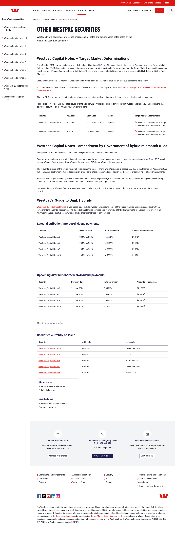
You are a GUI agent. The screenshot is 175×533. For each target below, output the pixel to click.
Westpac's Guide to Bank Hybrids (51, 207)
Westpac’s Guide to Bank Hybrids (15, 28)
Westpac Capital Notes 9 (15, 46)
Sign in (159, 10)
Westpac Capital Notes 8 (15, 54)
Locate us (137, 3)
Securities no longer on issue (14, 98)
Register (167, 3)
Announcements (48, 407)
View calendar (147, 456)
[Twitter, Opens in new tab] (44, 496)
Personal (46, 10)
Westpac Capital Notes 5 (15, 78)
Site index (143, 482)
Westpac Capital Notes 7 (15, 62)
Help (91, 10)
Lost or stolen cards (152, 3)
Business (57, 10)
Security (109, 475)
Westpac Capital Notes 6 (15, 70)
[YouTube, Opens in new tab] (48, 496)
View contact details (103, 456)
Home (36, 10)
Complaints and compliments (52, 475)
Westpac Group (79, 482)
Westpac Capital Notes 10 (15, 38)
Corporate (70, 10)
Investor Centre (49, 20)
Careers (42, 482)
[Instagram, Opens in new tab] (58, 497)
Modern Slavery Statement (151, 486)
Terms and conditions (148, 478)
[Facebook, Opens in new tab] (39, 496)
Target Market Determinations (104, 516)
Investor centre (79, 478)
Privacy (109, 482)
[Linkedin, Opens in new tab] (53, 496)
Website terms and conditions (152, 475)
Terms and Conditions (65, 516)
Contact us (126, 3)
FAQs (108, 478)
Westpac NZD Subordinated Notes (16, 87)
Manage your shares (58, 456)
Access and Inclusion (81, 475)
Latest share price (49, 390)
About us (82, 10)
